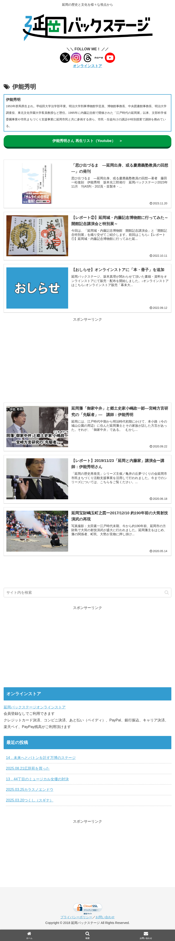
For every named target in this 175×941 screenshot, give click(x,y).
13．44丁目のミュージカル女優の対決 (37, 779)
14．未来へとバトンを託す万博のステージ (41, 758)
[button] (167, 592)
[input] (87, 592)
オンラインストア (87, 66)
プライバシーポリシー (76, 917)
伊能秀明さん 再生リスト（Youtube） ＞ (87, 141)
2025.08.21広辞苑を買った (28, 768)
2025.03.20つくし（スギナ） (29, 800)
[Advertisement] (87, 355)
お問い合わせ (105, 917)
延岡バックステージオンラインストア (35, 707)
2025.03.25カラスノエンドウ (29, 789)
